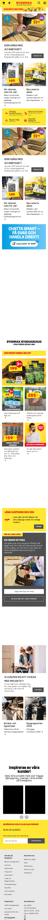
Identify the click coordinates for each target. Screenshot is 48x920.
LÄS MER (38, 526)
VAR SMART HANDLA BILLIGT (17, 353)
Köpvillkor (7, 888)
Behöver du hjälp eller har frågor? (21, 824)
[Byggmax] (24, 4)
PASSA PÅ (37, 56)
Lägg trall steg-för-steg (24, 591)
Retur (26, 863)
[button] (13, 800)
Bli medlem (8, 894)
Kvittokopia (28, 873)
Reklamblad (8, 868)
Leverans (7, 865)
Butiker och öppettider (11, 862)
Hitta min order (29, 869)
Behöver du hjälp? (30, 859)
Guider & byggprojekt (11, 905)
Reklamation (28, 866)
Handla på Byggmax (8, 857)
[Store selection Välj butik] (9, 3)
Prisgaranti (8, 872)
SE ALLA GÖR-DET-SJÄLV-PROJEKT (24, 599)
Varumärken (8, 875)
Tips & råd (7, 908)
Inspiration (8, 901)
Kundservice (29, 856)
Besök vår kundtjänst (11, 829)
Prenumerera (36, 841)
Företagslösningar (10, 884)
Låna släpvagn (9, 891)
